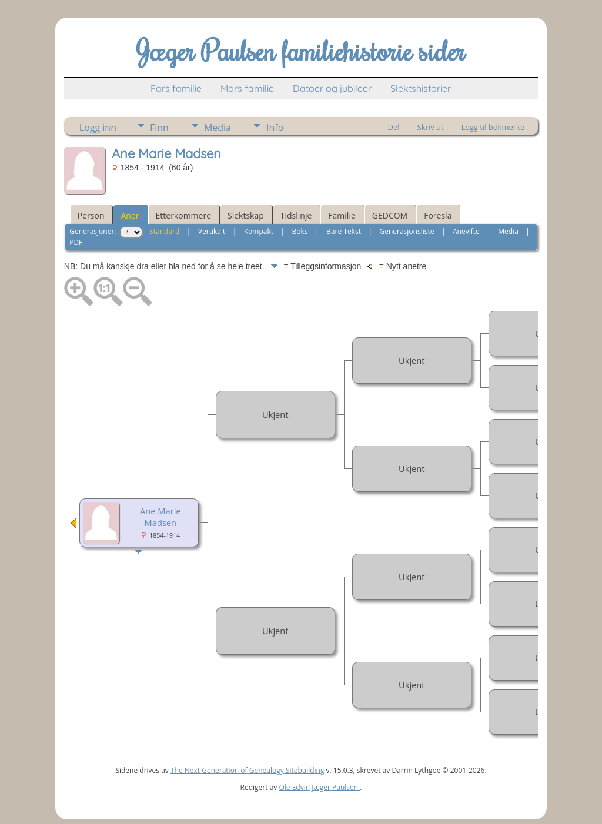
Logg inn (97, 127)
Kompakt (258, 231)
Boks (300, 231)
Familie (341, 215)
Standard (164, 231)
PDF (75, 242)
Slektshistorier (420, 88)
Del (394, 127)
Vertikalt (211, 231)
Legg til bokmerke (493, 127)
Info (274, 127)
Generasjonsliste (406, 231)
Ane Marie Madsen (160, 516)
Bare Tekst (343, 231)
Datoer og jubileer (332, 88)
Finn (159, 127)
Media (217, 127)
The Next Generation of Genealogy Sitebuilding (247, 770)
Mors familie (247, 88)
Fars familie (176, 88)
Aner (130, 215)
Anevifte (466, 231)
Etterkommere (184, 215)
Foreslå (438, 215)
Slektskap (246, 215)
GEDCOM (389, 215)
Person (91, 215)
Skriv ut (430, 127)
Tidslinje (296, 215)
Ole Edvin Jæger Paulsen (319, 787)
